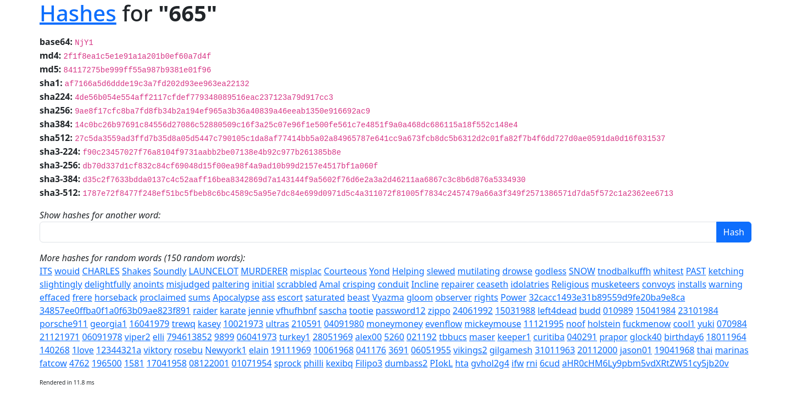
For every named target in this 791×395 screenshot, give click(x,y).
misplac (305, 271)
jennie (261, 310)
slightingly (61, 284)
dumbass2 (406, 363)
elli (158, 337)
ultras (277, 324)
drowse (518, 271)
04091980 (344, 324)
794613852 (188, 337)
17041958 (167, 363)
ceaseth (492, 284)
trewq (184, 324)
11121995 (543, 324)
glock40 (646, 337)
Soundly (169, 271)
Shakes (136, 271)
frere (82, 297)
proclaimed (163, 297)
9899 (224, 337)
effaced (55, 297)
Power (513, 297)
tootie (361, 310)
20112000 (597, 350)
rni (532, 363)
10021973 (243, 324)
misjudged (188, 284)
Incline (425, 284)
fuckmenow (647, 324)
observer (453, 297)
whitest (668, 271)
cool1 (684, 324)
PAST (696, 271)
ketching (726, 271)
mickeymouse (493, 324)
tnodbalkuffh (624, 271)
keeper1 (514, 337)
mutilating (479, 271)
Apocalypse (236, 297)
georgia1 (108, 324)
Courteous (345, 271)
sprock (288, 363)
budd (589, 310)
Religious (570, 284)
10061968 (334, 350)
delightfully (108, 284)
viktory (157, 350)
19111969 (291, 350)
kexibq (339, 363)
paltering (230, 284)
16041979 (149, 324)
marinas (732, 350)
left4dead (557, 310)
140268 (55, 350)
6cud (549, 363)
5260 (394, 337)
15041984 (656, 310)
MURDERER (264, 271)
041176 (371, 350)
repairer (457, 284)
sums (199, 297)
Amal (329, 284)
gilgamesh (510, 350)
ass (268, 297)
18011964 (726, 337)
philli (314, 363)
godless (550, 271)
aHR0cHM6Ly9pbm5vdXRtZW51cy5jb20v (645, 363)
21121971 (60, 337)
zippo (439, 310)
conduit (393, 284)
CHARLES (101, 271)
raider (205, 310)
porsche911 (64, 324)
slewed (441, 271)
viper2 (138, 337)
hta (462, 363)
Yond (379, 271)
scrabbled (297, 284)
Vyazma (388, 297)
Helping (408, 271)
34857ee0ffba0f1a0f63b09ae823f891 (115, 310)
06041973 (257, 337)
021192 (421, 337)
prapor (613, 337)
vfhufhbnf (296, 310)
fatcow (53, 363)
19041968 (674, 350)
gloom (419, 297)
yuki (706, 324)
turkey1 (294, 337)
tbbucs (453, 337)
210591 (307, 324)
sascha (333, 310)
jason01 (636, 350)
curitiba (549, 337)
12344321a (118, 350)
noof (575, 324)
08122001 (209, 363)
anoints (148, 284)
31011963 (555, 350)
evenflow (443, 324)
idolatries (530, 284)
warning (726, 284)
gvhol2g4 (490, 363)
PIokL (441, 363)
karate (233, 310)
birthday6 (684, 337)
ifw (517, 363)
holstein (603, 324)
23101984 (698, 310)
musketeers (615, 284)
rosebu (188, 350)
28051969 (333, 337)
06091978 (102, 337)
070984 (732, 324)
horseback (115, 297)
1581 (134, 363)
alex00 (368, 337)
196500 (107, 363)
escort (290, 297)
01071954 (251, 363)
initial (263, 284)
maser (482, 337)
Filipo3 (368, 363)
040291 (582, 337)
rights (486, 297)
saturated (325, 297)
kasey (209, 324)
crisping (359, 284)
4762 (79, 363)
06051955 (431, 350)
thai (705, 350)
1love (83, 350)
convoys (659, 284)
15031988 (515, 310)
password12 (401, 310)
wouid (67, 271)
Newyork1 (226, 350)
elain (259, 350)
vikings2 (470, 350)
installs (691, 284)
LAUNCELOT (213, 271)
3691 (398, 350)
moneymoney (394, 324)
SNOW (582, 271)
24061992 (473, 310)
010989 (618, 310)
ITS (46, 271)
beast (358, 297)
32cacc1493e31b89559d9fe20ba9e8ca (607, 297)
